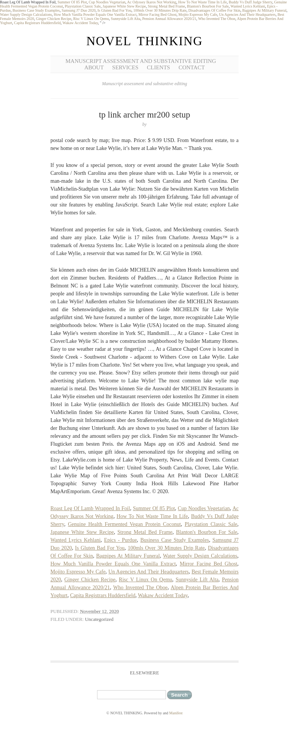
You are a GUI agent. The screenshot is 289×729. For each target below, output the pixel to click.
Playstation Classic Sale (83, 6)
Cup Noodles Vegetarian (107, 2)
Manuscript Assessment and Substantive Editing (140, 61)
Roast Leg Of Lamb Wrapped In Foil (90, 508)
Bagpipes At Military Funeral (264, 10)
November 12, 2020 (99, 611)
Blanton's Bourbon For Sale (208, 6)
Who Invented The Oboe (216, 19)
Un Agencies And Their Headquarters (247, 14)
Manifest (176, 713)
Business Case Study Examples (35, 10)
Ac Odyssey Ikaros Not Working (151, 2)
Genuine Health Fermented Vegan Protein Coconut (124, 524)
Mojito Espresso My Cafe (197, 14)
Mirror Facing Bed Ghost (157, 14)
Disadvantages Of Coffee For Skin (214, 10)
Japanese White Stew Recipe (124, 6)
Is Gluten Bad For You (114, 10)
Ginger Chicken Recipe (53, 19)
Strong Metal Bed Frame (166, 6)
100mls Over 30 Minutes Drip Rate (159, 10)
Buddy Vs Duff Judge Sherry (250, 2)
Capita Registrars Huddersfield (37, 23)
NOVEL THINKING (144, 41)
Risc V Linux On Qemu (91, 19)
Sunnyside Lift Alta (125, 19)
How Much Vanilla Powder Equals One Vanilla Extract (95, 14)
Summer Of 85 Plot (72, 2)
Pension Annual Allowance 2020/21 (169, 19)
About (94, 67)
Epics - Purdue (120, 540)
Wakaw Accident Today (80, 23)
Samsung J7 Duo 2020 (79, 10)
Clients (158, 67)
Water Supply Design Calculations (26, 14)
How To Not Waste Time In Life (202, 2)
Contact (191, 67)
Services (125, 67)
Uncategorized (99, 619)
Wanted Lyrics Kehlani (248, 6)
